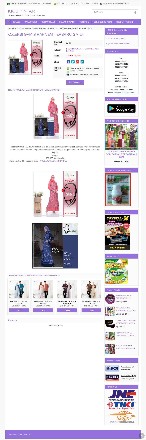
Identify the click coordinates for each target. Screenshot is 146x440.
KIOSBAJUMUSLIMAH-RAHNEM (53, 161)
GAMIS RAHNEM (39, 29)
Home (11, 29)
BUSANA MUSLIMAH (23, 29)
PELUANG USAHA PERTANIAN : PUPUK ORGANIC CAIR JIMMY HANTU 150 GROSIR (126, 337)
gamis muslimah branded (118, 43)
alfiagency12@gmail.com (124, 92)
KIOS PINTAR (21, 11)
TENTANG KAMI (48, 22)
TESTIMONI (84, 22)
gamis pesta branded (117, 38)
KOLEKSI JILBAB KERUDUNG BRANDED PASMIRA (126, 311)
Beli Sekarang (75, 82)
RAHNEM (51, 29)
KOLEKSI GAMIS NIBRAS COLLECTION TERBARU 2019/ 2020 (121, 154)
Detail (19, 310)
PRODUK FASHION (124, 22)
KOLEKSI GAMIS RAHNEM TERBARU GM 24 (45, 34)
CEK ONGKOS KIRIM (103, 22)
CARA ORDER (30, 22)
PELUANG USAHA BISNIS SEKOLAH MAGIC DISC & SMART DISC (126, 299)
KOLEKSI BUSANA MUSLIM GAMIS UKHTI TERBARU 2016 (125, 348)
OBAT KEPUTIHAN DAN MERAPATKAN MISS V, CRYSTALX (126, 323)
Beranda (16, 22)
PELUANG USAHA (67, 22)
